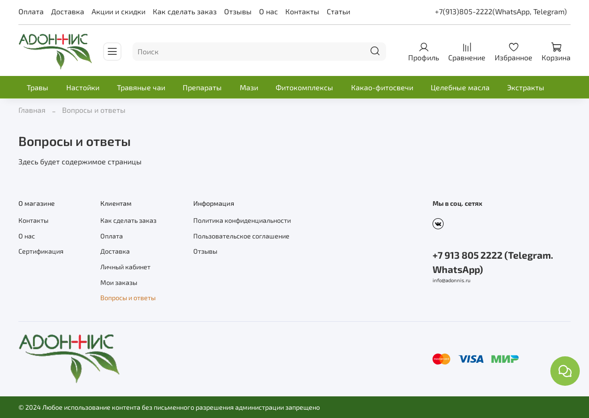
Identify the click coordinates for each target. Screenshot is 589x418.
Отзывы (238, 11)
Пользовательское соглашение (241, 236)
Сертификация (41, 251)
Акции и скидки (118, 11)
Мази (249, 87)
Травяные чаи (141, 87)
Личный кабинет (125, 267)
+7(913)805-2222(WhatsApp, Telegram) (501, 11)
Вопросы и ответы (128, 298)
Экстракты (525, 87)
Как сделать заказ (185, 11)
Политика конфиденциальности (242, 220)
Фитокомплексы (304, 87)
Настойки (82, 87)
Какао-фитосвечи (382, 87)
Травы (37, 87)
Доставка (67, 11)
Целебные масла (460, 87)
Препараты (202, 87)
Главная (32, 109)
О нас (268, 11)
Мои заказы (118, 282)
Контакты (302, 11)
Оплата (31, 11)
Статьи (338, 11)
